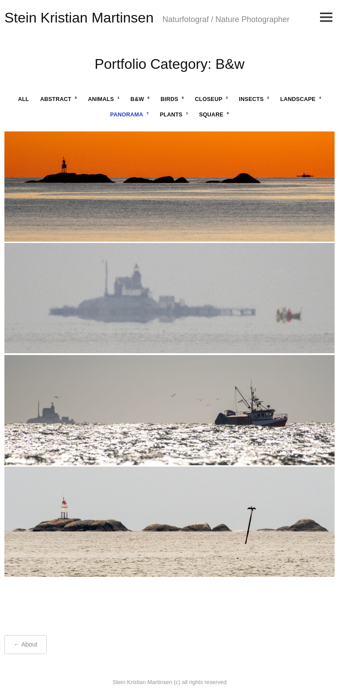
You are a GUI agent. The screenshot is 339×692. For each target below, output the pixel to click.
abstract (58, 99)
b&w (140, 99)
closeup (211, 99)
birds (172, 99)
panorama (129, 114)
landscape (300, 99)
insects (254, 99)
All (23, 99)
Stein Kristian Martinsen (79, 18)
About (29, 644)
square (214, 114)
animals (103, 99)
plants (174, 114)
